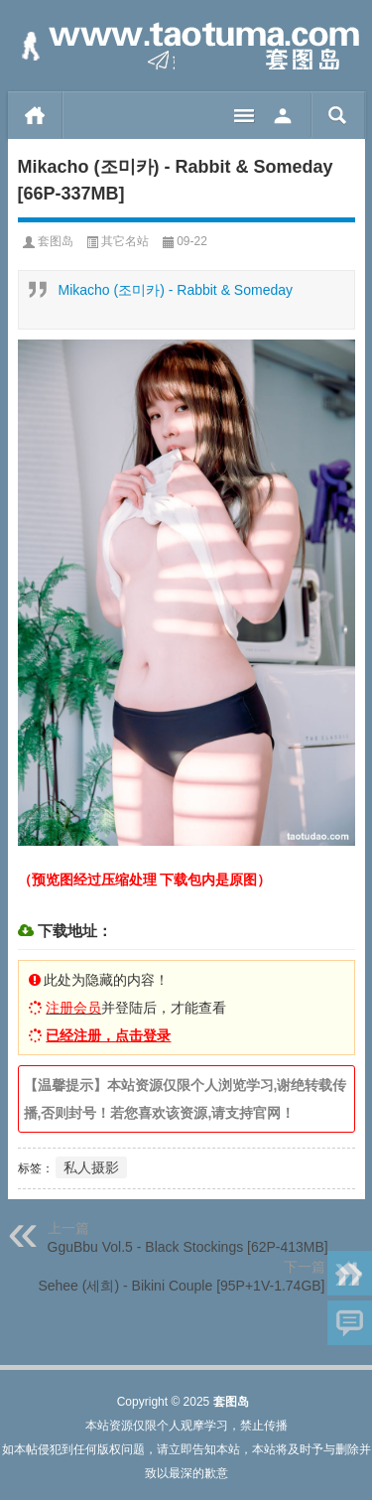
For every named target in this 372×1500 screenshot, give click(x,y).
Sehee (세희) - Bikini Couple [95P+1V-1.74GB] (181, 1286)
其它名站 (125, 241)
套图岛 (55, 241)
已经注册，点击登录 (108, 1035)
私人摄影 (91, 1167)
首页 (35, 115)
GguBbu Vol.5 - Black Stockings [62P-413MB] (188, 1247)
